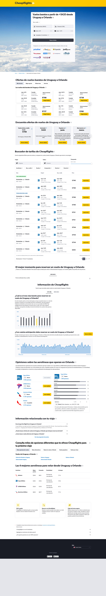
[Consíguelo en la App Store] (56, 556)
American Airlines (27, 392)
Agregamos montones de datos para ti (53, 532)
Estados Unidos (22, 73)
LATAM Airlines (26, 383)
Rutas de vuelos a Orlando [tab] (50, 449)
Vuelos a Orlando (70, 457)
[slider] (91, 164)
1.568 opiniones (27, 379)
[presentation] (53, 17)
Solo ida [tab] (46, 83)
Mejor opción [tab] (29, 83)
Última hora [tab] (38, 83)
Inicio (16, 73)
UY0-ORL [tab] (49, 292)
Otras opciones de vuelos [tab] (23, 449)
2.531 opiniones (27, 405)
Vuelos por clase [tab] (74, 449)
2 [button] (86, 259)
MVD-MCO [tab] (53, 274)
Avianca (25, 400)
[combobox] (36, 22)
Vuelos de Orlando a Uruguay (23, 457)
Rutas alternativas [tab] (36, 449)
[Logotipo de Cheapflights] (23, 3)
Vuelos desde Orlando (46, 459)
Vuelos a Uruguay (45, 457)
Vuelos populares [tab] (63, 449)
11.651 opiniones (27, 396)
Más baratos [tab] (20, 83)
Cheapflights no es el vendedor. (53, 529)
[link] (24, 142)
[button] (42, 31)
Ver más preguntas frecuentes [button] (42, 437)
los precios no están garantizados (48, 525)
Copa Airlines (26, 375)
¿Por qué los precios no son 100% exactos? (53, 535)
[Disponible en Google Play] (50, 556)
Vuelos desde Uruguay (21, 459)
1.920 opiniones (27, 388)
